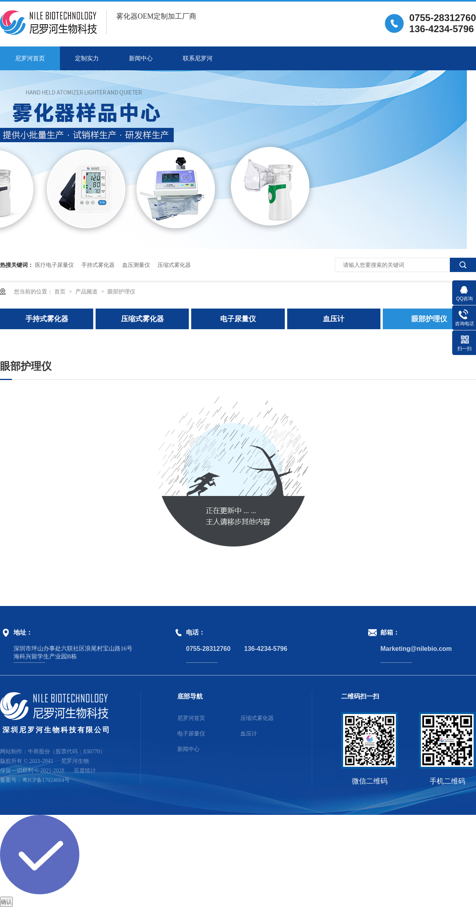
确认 (6, 902)
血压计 (333, 319)
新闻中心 (141, 58)
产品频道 (87, 291)
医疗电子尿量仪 (54, 265)
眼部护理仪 (121, 291)
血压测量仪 (136, 265)
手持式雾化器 (98, 265)
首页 (60, 291)
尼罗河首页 (30, 58)
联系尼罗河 (198, 58)
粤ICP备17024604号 (46, 780)
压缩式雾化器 (174, 265)
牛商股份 (39, 752)
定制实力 (87, 58)
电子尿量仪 (238, 319)
